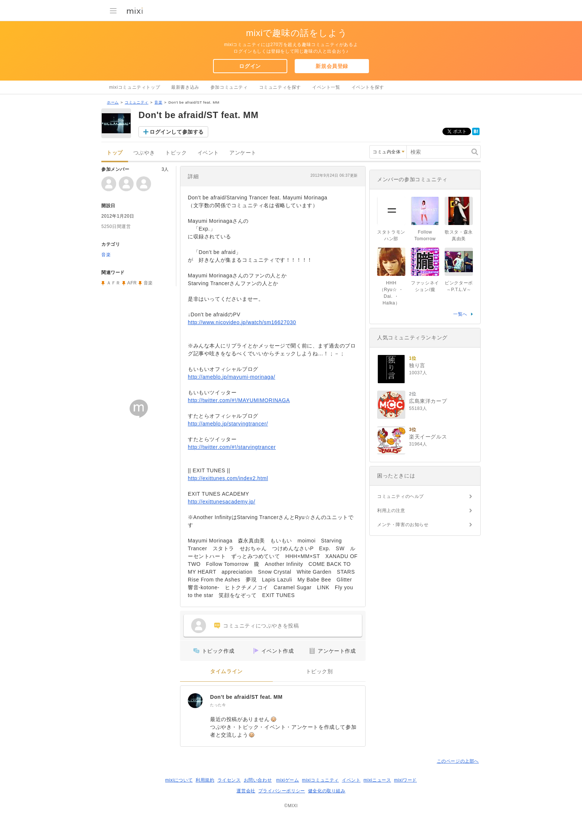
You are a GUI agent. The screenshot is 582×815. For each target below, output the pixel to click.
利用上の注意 (391, 510)
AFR (132, 283)
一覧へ (460, 314)
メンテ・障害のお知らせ (403, 524)
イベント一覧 (326, 87)
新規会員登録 (331, 66)
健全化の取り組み (327, 790)
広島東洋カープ (428, 401)
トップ (115, 153)
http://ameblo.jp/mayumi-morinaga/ (231, 377)
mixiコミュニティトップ (134, 87)
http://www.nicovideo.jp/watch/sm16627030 (242, 322)
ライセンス (229, 780)
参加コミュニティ (229, 87)
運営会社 (245, 790)
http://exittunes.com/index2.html (228, 478)
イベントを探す (368, 87)
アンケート (242, 153)
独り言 (417, 365)
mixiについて (179, 780)
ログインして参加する (177, 132)
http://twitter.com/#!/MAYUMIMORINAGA (239, 400)
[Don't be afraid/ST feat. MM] (195, 700)
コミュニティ (136, 102)
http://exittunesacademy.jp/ (221, 502)
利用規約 (205, 780)
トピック (176, 153)
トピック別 (319, 671)
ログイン (250, 66)
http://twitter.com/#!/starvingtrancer (232, 447)
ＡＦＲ (114, 283)
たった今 (218, 705)
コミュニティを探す (280, 87)
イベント (208, 153)
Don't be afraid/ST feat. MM (246, 697)
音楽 (158, 102)
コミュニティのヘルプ (400, 496)
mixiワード (405, 780)
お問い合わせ (258, 780)
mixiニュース (377, 780)
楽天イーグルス (428, 437)
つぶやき (144, 153)
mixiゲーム (287, 780)
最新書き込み (185, 87)
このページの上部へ (458, 761)
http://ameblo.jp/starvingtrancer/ (228, 424)
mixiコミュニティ (320, 780)
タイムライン (226, 671)
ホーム (113, 102)
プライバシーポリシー (281, 790)
